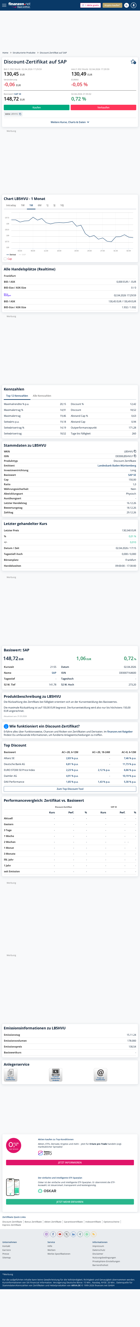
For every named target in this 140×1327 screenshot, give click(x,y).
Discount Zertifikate (12, 1221)
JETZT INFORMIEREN (70, 1162)
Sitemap (6, 1258)
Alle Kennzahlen (42, 395)
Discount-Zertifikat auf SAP (53, 52)
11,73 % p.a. (129, 764)
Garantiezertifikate (73, 1221)
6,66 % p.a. (130, 770)
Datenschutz (98, 1250)
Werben (52, 1250)
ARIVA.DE (76, 1285)
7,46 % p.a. (130, 758)
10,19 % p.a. (129, 776)
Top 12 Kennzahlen (17, 395)
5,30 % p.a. (130, 781)
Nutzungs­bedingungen (104, 1258)
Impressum (98, 1246)
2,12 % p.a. (104, 770)
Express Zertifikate (11, 1224)
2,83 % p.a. (72, 758)
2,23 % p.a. (72, 770)
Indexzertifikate (93, 1221)
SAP (54, 672)
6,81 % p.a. (72, 764)
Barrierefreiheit (100, 1265)
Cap (10, 259)
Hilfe (50, 1246)
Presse (5, 1254)
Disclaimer (97, 1254)
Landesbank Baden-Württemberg (117, 465)
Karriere (6, 1250)
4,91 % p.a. (72, 776)
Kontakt (6, 1246)
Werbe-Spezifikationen (59, 1254)
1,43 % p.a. (104, 781)
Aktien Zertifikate (52, 1221)
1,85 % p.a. (72, 781)
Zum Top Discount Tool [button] (70, 789)
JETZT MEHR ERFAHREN (69, 1202)
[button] (90, 5)
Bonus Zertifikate (33, 1221)
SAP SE (17, 94)
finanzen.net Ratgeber (120, 731)
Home (5, 52)
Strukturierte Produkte (24, 52)
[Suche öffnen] (126, 5)
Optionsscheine (111, 1221)
